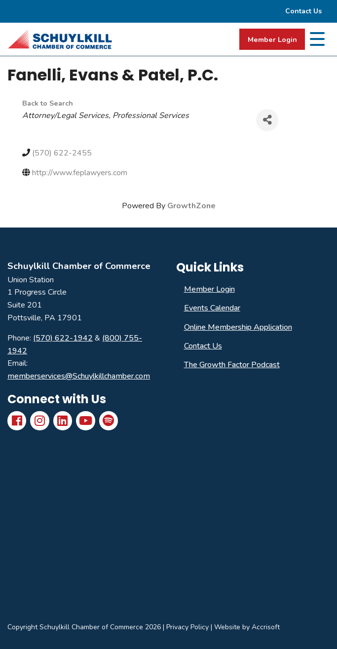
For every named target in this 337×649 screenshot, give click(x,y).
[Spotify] (108, 420)
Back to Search (47, 103)
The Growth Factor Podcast (232, 364)
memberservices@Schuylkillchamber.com (78, 376)
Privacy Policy (187, 627)
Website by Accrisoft (247, 627)
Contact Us (203, 346)
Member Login (272, 39)
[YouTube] (85, 420)
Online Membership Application (238, 327)
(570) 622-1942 (63, 338)
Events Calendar (212, 308)
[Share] (267, 120)
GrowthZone (191, 205)
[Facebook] (16, 420)
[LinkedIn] (62, 420)
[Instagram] (39, 420)
